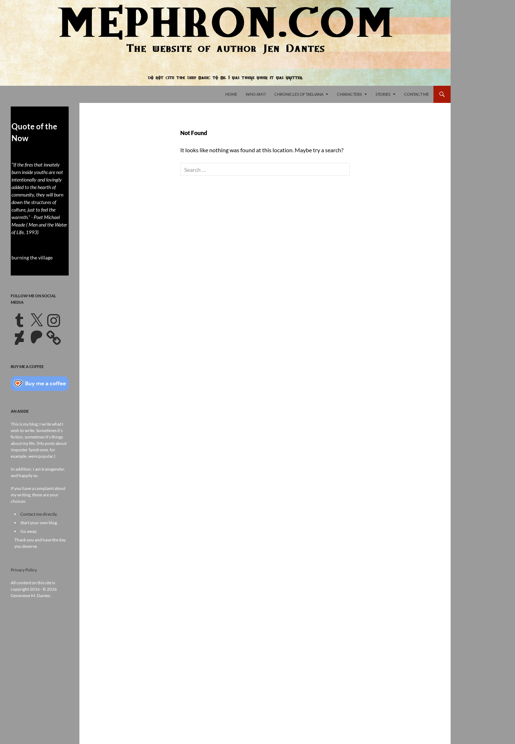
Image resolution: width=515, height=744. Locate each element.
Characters (349, 94)
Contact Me (416, 94)
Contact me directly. (39, 514)
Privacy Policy (24, 569)
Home (231, 94)
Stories (383, 94)
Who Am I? (256, 94)
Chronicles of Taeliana (298, 94)
